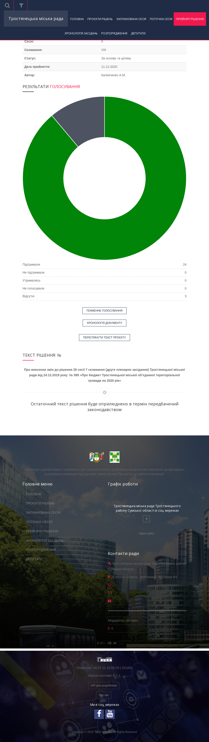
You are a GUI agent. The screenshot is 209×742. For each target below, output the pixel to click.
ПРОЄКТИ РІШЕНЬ (100, 19)
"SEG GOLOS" (103, 732)
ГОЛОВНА (77, 19)
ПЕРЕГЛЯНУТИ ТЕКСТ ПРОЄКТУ (104, 337)
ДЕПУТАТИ (138, 33)
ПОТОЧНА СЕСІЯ (161, 19)
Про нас (104, 695)
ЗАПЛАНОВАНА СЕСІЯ (131, 19)
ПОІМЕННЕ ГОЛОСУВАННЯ (104, 310)
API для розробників (104, 685)
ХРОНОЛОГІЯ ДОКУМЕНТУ (104, 323)
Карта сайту (146, 533)
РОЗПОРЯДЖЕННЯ (114, 33)
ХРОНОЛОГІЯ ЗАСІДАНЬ (81, 33)
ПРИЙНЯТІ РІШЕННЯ (190, 19)
